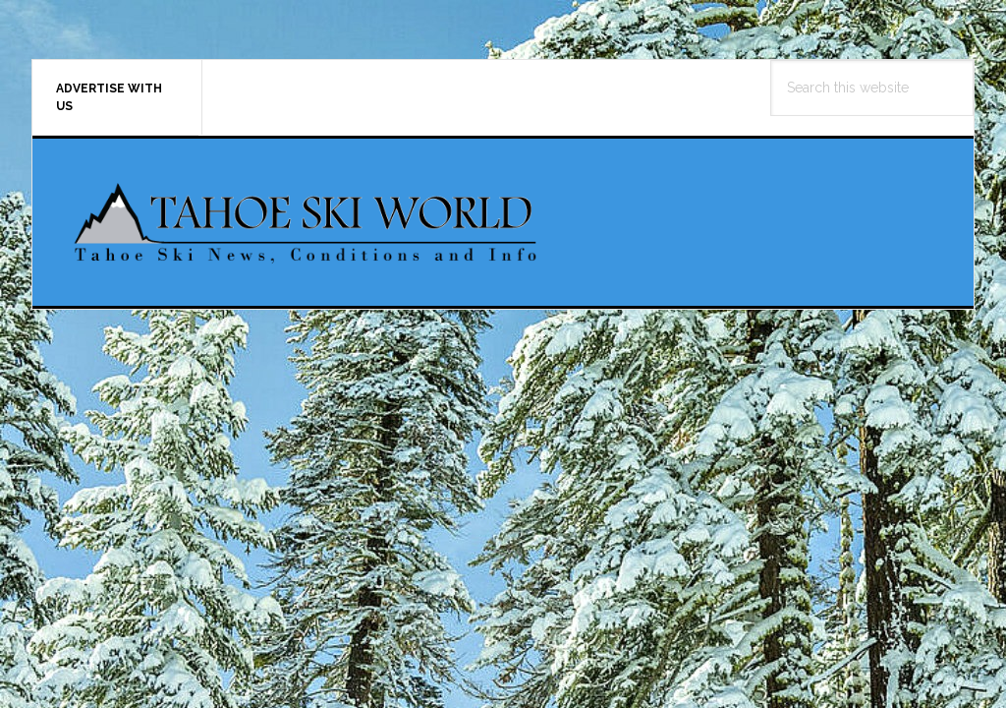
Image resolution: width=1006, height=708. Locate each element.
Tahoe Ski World (307, 222)
